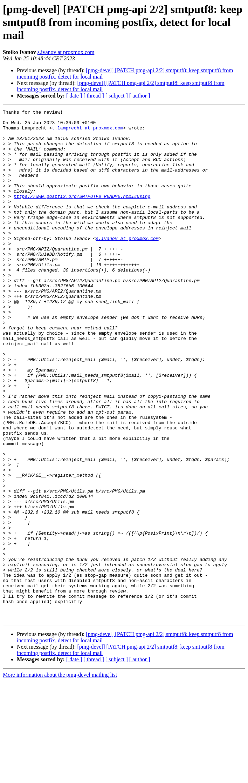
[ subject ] (116, 96)
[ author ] (139, 96)
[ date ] (74, 96)
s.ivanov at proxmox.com (66, 52)
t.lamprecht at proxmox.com (87, 132)
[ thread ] (93, 96)
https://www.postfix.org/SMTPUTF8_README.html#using (82, 214)
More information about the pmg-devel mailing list (60, 777)
